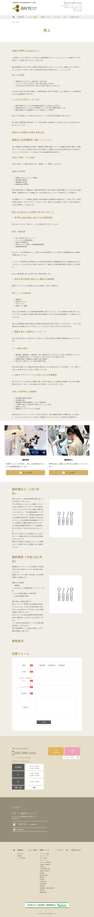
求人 (65, 17)
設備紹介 (19, 855)
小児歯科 (42, 879)
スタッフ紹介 (32, 17)
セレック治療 (43, 858)
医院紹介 (21, 17)
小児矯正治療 (43, 881)
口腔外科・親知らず (45, 870)
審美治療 (42, 877)
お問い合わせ (75, 17)
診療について (45, 17)
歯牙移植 (42, 890)
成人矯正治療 (43, 883)
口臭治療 (42, 873)
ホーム (13, 17)
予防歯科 (42, 866)
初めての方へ (20, 853)
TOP (13, 22)
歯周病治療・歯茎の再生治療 (47, 888)
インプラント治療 (44, 853)
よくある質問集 (21, 858)
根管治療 (42, 885)
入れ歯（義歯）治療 (45, 868)
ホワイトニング (44, 860)
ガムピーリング (44, 855)
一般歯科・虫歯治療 (45, 864)
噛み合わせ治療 (44, 875)
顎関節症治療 (43, 892)
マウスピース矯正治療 (45, 862)
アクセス (57, 17)
